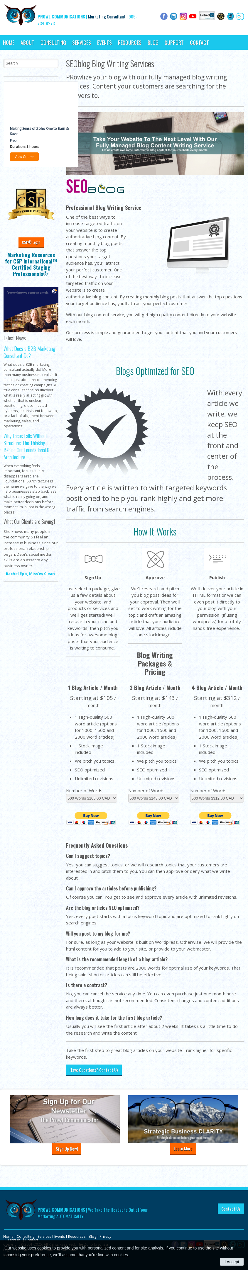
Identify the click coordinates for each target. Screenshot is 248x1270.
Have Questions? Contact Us (94, 1070)
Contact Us (230, 1209)
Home (8, 42)
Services (81, 42)
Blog (153, 42)
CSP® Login (31, 242)
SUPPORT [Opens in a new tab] (174, 42)
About (27, 42)
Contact (199, 42)
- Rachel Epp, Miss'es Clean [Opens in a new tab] (29, 573)
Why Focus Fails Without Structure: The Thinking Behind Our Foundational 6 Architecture (26, 446)
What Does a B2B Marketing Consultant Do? (29, 352)
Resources (129, 42)
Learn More (183, 1148)
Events (104, 42)
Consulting (53, 42)
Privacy (105, 1236)
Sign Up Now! (67, 1148)
